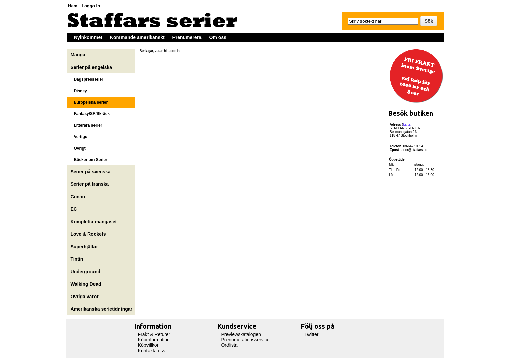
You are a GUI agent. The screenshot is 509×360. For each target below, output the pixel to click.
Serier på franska (89, 184)
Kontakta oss (151, 350)
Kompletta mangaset (93, 221)
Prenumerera (186, 37)
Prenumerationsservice (245, 339)
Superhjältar (84, 246)
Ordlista (229, 345)
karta (406, 124)
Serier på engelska (91, 67)
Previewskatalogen (241, 334)
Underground (85, 271)
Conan (77, 196)
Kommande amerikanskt (137, 37)
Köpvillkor (148, 345)
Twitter (311, 334)
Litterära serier (86, 125)
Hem (72, 5)
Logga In (91, 5)
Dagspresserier (86, 79)
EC (73, 209)
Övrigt (77, 148)
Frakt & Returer (154, 334)
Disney (79, 90)
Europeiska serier (89, 102)
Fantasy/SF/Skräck (90, 113)
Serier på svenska (91, 171)
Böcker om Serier (88, 159)
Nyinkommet (88, 37)
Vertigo (78, 136)
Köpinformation (154, 339)
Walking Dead (85, 284)
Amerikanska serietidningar (101, 309)
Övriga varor (84, 296)
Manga (78, 54)
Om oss (217, 37)
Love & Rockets (88, 234)
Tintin (76, 259)
